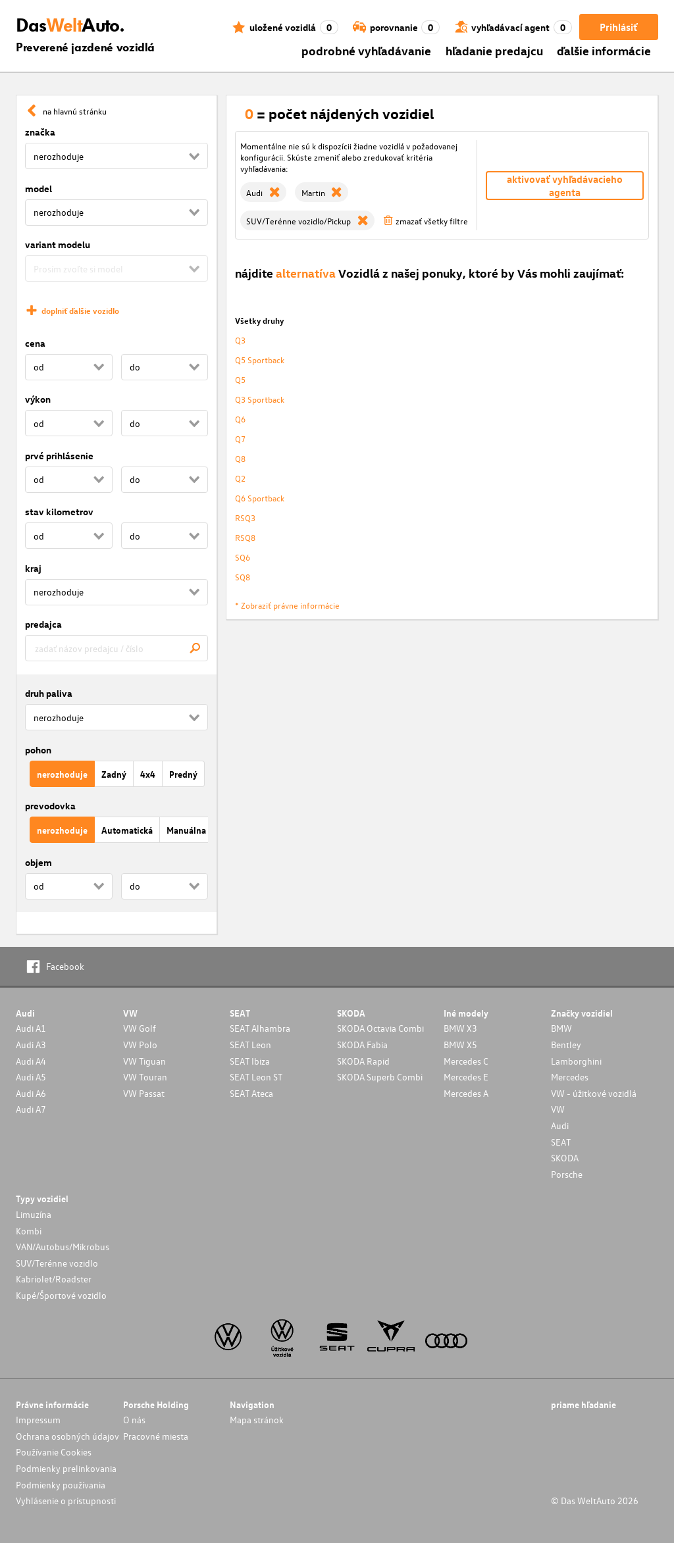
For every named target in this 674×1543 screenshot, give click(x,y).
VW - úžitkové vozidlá (593, 1093)
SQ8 (242, 576)
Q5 (240, 379)
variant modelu (57, 244)
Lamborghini (576, 1061)
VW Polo (140, 1044)
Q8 (240, 458)
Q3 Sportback (259, 399)
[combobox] (116, 648)
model (38, 188)
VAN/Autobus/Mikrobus (62, 1246)
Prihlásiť (618, 27)
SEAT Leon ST (256, 1077)
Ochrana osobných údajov (67, 1436)
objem (38, 862)
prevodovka (50, 805)
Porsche (567, 1174)
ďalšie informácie (604, 50)
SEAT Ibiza (250, 1061)
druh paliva (48, 693)
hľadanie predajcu (494, 50)
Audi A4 (31, 1061)
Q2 (240, 478)
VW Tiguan (144, 1061)
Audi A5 (31, 1077)
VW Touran (145, 1077)
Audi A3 (31, 1044)
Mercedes (569, 1077)
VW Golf (139, 1028)
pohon (38, 750)
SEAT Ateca (251, 1093)
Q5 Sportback (259, 359)
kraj (33, 568)
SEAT (561, 1142)
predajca (43, 624)
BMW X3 (460, 1028)
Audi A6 (31, 1093)
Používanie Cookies (53, 1452)
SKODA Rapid (363, 1061)
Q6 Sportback (259, 497)
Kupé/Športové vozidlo (61, 1295)
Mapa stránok (257, 1419)
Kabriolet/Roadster (53, 1279)
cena (35, 343)
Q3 (240, 339)
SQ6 (242, 557)
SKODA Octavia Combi (380, 1028)
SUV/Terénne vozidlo (57, 1263)
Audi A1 (31, 1028)
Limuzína (33, 1214)
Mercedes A (466, 1093)
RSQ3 (245, 517)
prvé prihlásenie (59, 455)
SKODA (565, 1157)
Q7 (240, 438)
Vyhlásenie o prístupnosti (66, 1500)
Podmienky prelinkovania (66, 1468)
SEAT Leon (250, 1044)
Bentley (566, 1044)
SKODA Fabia (362, 1044)
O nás (134, 1419)
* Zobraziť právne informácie (287, 605)
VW (558, 1109)
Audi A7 (31, 1109)
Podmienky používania (60, 1485)
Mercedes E (466, 1077)
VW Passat (144, 1093)
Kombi (28, 1231)
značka (40, 132)
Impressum (38, 1419)
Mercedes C (466, 1061)
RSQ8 (245, 537)
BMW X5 (460, 1044)
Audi (560, 1125)
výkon (38, 399)
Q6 (240, 418)
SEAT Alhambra (260, 1028)
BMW (561, 1028)
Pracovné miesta (155, 1436)
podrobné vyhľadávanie (366, 50)
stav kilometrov (59, 511)
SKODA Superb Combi (380, 1077)
